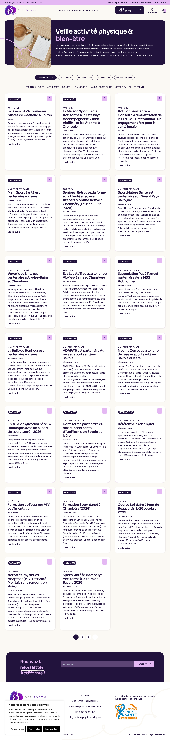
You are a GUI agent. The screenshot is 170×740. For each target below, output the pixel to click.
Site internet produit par (146, 734)
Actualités (66, 77)
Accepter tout (51, 729)
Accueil (85, 695)
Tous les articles (35, 87)
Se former (139, 87)
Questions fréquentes (140, 2)
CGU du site (65, 734)
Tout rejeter (34, 729)
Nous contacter (125, 10)
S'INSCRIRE (141, 664)
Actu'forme (160, 2)
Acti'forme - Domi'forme (85, 700)
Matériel (96, 10)
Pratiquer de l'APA (81, 10)
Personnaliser (17, 729)
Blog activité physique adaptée (85, 717)
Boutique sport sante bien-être (85, 706)
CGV (73, 734)
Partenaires (104, 77)
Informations (85, 77)
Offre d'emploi (123, 87)
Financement (80, 87)
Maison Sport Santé (101, 87)
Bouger (66, 87)
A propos (64, 10)
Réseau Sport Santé (117, 2)
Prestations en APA (85, 711)
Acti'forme (53, 87)
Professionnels (124, 77)
